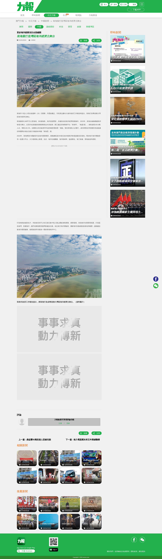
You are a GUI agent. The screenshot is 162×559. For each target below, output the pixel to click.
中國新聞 (45, 21)
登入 (105, 4)
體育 (70, 27)
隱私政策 (134, 551)
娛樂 (79, 27)
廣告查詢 (142, 551)
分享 (98, 40)
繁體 (134, 4)
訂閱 (125, 4)
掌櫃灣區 (90, 27)
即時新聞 (36, 15)
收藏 (85, 40)
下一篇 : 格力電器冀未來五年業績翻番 (83, 440)
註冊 (60, 423)
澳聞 (21, 27)
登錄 (68, 423)
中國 (39, 27)
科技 (61, 27)
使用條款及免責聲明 (122, 551)
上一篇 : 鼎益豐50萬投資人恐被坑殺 (35, 440)
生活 (66, 15)
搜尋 (115, 4)
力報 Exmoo (26, 551)
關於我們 (110, 551)
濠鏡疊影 (50, 27)
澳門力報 (20, 21)
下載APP (136, 10)
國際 (30, 27)
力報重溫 (93, 15)
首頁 (22, 15)
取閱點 (78, 15)
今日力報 (51, 15)
